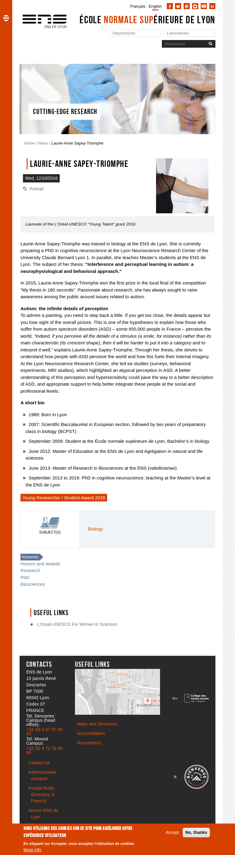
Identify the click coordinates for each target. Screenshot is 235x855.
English (155, 6)
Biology (95, 528)
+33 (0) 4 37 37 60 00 (44, 731)
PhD (25, 577)
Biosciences (33, 584)
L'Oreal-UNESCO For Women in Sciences (76, 624)
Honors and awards (40, 563)
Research (30, 570)
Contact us (39, 762)
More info (32, 851)
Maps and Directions (97, 723)
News (43, 143)
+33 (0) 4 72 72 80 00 (44, 750)
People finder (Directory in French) (41, 794)
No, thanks (196, 833)
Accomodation (91, 733)
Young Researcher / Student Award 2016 (63, 497)
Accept (172, 833)
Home (29, 143)
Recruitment (89, 742)
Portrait (36, 188)
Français (137, 6)
